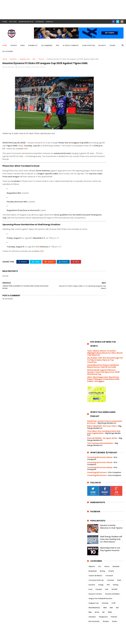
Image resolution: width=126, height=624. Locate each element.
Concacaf (109, 294)
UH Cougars (7, 51)
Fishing (115, 303)
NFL (103, 330)
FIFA (57, 45)
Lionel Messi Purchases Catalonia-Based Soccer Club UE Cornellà (103, 84)
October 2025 (98, 397)
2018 (92, 560)
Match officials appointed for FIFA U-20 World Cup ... (107, 450)
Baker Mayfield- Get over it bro (102, 144)
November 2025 (99, 394)
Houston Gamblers (112, 312)
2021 (92, 550)
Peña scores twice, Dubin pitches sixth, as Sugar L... (107, 411)
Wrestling (117, 367)
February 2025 (99, 532)
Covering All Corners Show (99, 175)
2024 (92, 539)
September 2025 (100, 401)
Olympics (92, 335)
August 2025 (98, 404)
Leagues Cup (25, 59)
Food (90, 307)
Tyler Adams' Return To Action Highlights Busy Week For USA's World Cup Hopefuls (104, 71)
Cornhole (110, 298)
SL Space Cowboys (71, 45)
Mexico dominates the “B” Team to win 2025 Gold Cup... (107, 491)
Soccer (41, 59)
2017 (92, 563)
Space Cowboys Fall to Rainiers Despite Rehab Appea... (106, 417)
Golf (106, 307)
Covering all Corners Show (99, 180)
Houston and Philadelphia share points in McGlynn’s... (107, 461)
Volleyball (92, 367)
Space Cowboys (95, 348)
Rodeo (114, 339)
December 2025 (99, 391)
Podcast (114, 335)
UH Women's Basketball (98, 358)
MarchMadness (94, 326)
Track (115, 348)
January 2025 (98, 535)
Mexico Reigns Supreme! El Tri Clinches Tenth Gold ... (105, 513)
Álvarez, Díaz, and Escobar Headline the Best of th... (104, 508)
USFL (109, 362)
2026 (92, 384)
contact (50, 22)
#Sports (92, 284)
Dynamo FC (33, 45)
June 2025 (97, 518)
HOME (4, 22)
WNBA (108, 367)
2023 (92, 543)
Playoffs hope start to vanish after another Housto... (105, 477)
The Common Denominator (100, 161)
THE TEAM (12, 22)
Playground (103, 335)
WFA (100, 367)
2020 (92, 553)
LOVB (113, 321)
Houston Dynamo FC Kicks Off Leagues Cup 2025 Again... (105, 433)
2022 (92, 546)
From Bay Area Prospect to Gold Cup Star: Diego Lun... (107, 502)
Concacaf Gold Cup (96, 298)
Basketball (93, 289)
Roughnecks (93, 344)
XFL (90, 371)
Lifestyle (105, 321)
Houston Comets (95, 312)
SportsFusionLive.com (106, 621)
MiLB (105, 326)
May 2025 (96, 522)
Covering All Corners (97, 190)
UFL (96, 353)
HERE (76, 156)
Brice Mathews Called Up (103, 481)
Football (99, 307)
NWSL (110, 330)
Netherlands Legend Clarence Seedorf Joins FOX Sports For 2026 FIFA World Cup (103, 90)
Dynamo (13, 59)
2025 (92, 388)
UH (101, 353)
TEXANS (107, 348)
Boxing (102, 289)
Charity (111, 289)
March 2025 (97, 528)
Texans (112, 45)
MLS (34, 59)
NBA (90, 330)
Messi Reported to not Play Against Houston (110, 267)
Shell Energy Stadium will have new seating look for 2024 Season (111, 257)
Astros (14, 45)
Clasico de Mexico (95, 294)
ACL (99, 284)
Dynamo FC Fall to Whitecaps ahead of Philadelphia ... (105, 471)
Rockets (102, 45)
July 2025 (96, 407)
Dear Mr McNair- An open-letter (102, 156)
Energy (100, 303)
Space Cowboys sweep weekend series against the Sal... (107, 455)
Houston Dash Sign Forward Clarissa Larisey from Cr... (104, 444)
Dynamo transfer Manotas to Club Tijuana (111, 244)
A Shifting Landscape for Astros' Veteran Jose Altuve (107, 486)
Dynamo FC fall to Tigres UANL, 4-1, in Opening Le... (107, 428)
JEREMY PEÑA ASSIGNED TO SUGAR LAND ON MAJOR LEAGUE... (107, 439)
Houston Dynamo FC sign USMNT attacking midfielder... (107, 497)
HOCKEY (115, 307)
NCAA (97, 330)
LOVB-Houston (88, 45)
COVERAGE (39, 22)
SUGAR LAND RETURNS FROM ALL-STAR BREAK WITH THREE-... (106, 466)
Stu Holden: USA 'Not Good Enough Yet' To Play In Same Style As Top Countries (105, 78)
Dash (22, 45)
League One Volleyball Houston (100, 316)
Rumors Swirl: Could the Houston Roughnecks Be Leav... (107, 422)
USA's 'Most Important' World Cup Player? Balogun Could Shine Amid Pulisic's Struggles (103, 97)
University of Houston (97, 362)
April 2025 (97, 525)
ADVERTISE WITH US (26, 22)
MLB (111, 326)
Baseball (116, 284)
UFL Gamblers (46, 45)
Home (4, 45)
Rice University (94, 339)
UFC (90, 353)
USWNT (117, 362)
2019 (92, 556)
